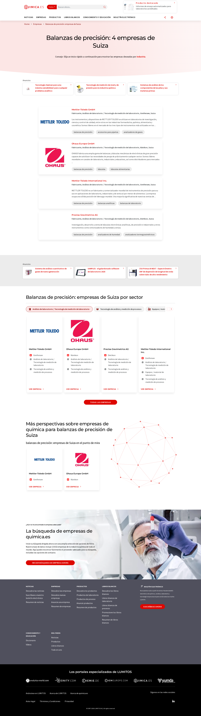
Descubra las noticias (35, 591)
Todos (51, 7)
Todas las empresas (100, 402)
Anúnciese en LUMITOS (36, 693)
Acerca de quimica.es (79, 693)
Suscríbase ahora (152, 606)
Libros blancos (57, 645)
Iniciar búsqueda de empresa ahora (50, 562)
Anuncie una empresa (60, 602)
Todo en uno (56, 650)
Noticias (54, 637)
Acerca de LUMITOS (58, 693)
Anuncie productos (85, 603)
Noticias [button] (28, 17)
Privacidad (69, 701)
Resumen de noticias (35, 602)
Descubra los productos (87, 591)
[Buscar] (104, 7)
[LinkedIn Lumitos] (173, 701)
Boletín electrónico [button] (124, 17)
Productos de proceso (86, 599)
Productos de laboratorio (88, 595)
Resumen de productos (86, 607)
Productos (55, 641)
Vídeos (28, 644)
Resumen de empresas (61, 606)
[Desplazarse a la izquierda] (168, 309)
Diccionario (31, 640)
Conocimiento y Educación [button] (97, 17)
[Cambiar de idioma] (172, 17)
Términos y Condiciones (50, 701)
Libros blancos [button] (72, 17)
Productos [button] (55, 17)
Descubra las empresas (61, 591)
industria (141, 56)
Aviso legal (30, 701)
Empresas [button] (41, 17)
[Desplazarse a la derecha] (171, 309)
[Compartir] (165, 17)
